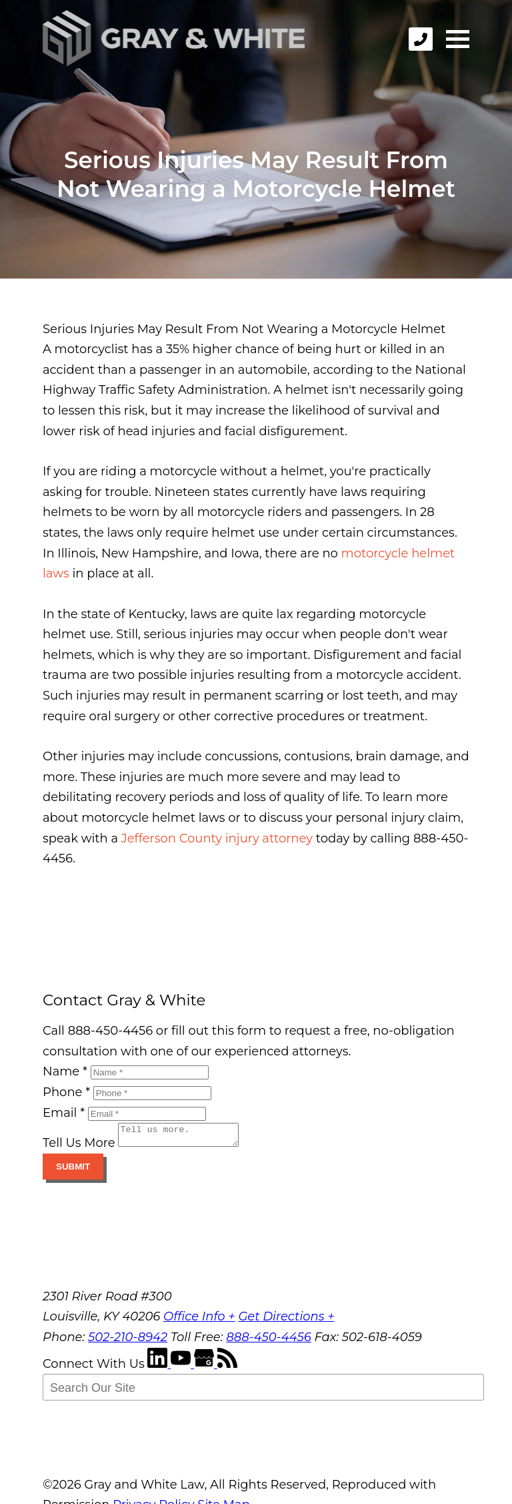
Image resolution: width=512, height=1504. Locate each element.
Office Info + (199, 1320)
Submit (73, 1171)
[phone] (421, 39)
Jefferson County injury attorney (217, 838)
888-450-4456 (268, 1341)
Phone (66, 1092)
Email (64, 1112)
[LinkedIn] (159, 1367)
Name (65, 1071)
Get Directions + (286, 1320)
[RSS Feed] (227, 1367)
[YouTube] (182, 1367)
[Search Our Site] (263, 1391)
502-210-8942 (127, 1341)
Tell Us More (79, 1147)
